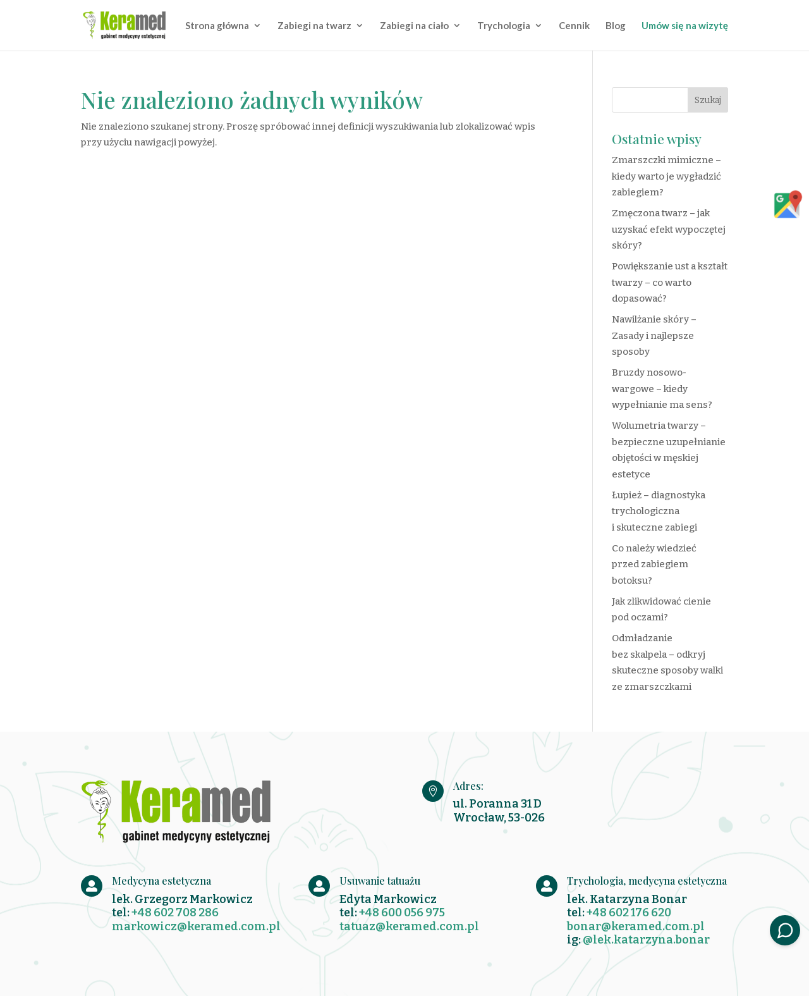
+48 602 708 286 (175, 912)
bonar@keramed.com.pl (636, 926)
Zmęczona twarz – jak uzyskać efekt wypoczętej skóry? (669, 229)
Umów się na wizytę (685, 26)
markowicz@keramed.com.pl (196, 926)
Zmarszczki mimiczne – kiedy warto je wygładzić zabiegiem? (666, 176)
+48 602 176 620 (629, 912)
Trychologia (503, 26)
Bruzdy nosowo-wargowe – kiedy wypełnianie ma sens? (662, 388)
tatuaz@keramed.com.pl (409, 926)
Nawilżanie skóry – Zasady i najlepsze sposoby (654, 335)
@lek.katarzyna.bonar (646, 940)
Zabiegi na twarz (314, 26)
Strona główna (217, 26)
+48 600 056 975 (402, 912)
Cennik (574, 26)
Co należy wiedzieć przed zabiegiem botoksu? (654, 564)
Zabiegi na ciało (414, 26)
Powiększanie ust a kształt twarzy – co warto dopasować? (669, 282)
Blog (615, 26)
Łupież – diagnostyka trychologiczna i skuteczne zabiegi (658, 511)
